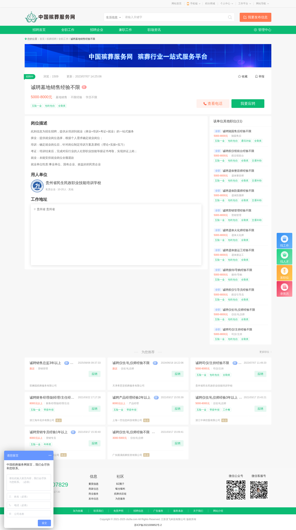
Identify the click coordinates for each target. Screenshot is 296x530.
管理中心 (264, 30)
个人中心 (225, 3)
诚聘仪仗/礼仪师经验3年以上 (216, 397)
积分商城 (210, 3)
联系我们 (98, 510)
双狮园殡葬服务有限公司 (43, 385)
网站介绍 (218, 510)
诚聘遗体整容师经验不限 (238, 170)
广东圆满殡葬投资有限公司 (127, 455)
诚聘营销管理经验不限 (237, 210)
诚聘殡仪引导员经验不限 (238, 289)
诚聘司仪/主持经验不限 (237, 329)
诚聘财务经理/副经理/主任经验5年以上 (53, 397)
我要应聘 (247, 104)
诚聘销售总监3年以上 (45, 363)
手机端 (194, 3)
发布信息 (93, 498)
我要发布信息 (258, 17)
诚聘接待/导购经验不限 (237, 270)
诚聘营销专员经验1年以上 (49, 432)
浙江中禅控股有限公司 (207, 420)
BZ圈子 (120, 483)
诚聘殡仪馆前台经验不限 (238, 151)
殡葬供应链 (120, 493)
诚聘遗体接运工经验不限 (238, 250)
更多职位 (264, 351)
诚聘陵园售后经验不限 (237, 131)
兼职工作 (125, 30)
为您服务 (120, 498)
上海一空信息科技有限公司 (127, 420)
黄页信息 (93, 483)
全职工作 (67, 30)
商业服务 (93, 493)
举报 (261, 76)
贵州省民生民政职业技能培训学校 (73, 183)
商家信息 (93, 488)
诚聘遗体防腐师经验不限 (238, 190)
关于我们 (198, 510)
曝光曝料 (120, 488)
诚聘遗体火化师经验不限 (238, 230)
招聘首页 (39, 30)
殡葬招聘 (52, 38)
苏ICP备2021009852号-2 (148, 525)
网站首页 (177, 3)
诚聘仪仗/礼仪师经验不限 (239, 309)
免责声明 (118, 510)
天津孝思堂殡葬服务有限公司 (128, 385)
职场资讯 (154, 30)
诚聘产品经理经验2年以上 (131, 397)
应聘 (94, 374)
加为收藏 (78, 510)
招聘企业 (96, 30)
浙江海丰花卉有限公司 (42, 420)
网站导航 (261, 3)
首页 (42, 38)
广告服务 (158, 510)
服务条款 (178, 510)
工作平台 (243, 3)
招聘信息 (138, 510)
